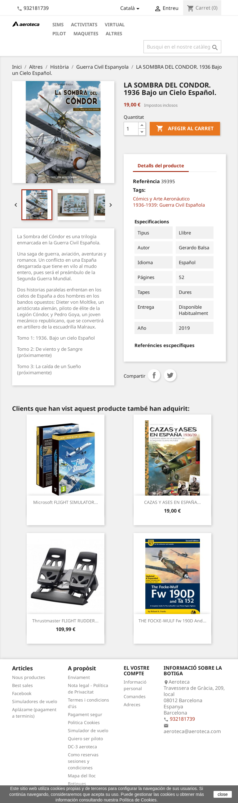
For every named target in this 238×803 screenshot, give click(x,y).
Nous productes (28, 677)
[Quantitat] (131, 128)
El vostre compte (136, 670)
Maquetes (85, 33)
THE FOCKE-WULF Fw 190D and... (172, 621)
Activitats (84, 24)
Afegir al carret (185, 129)
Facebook (21, 693)
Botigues (77, 784)
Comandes (135, 696)
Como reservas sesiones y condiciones (83, 761)
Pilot (59, 33)
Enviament (79, 677)
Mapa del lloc (82, 776)
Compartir (154, 375)
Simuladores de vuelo (34, 701)
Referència (146, 181)
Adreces (132, 704)
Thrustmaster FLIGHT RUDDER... (65, 621)
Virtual (115, 24)
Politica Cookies (84, 722)
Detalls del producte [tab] (161, 165)
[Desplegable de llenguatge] (131, 8)
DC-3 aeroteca (82, 746)
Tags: (139, 190)
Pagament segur (85, 714)
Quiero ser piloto (85, 738)
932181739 (36, 8)
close (223, 794)
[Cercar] (182, 46)
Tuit (170, 375)
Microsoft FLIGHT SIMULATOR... (65, 502)
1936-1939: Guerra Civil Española (169, 205)
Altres (114, 33)
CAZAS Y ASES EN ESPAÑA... (172, 502)
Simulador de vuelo (88, 730)
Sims (58, 24)
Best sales (22, 685)
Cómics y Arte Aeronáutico (161, 198)
